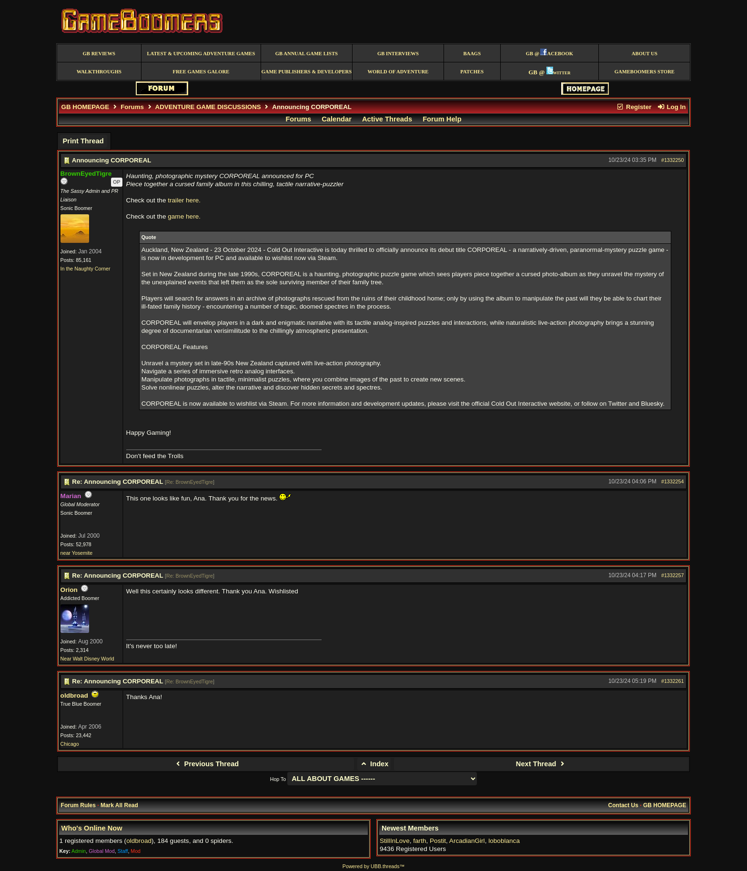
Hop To (278, 779)
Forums (132, 106)
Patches (472, 71)
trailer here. (184, 200)
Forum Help (442, 119)
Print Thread (82, 141)
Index (374, 764)
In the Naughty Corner (86, 268)
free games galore (200, 71)
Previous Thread (206, 764)
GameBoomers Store (645, 71)
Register (634, 106)
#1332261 (672, 681)
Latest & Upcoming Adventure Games (201, 53)
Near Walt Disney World (87, 658)
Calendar (337, 119)
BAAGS (472, 53)
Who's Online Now (91, 828)
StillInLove (395, 840)
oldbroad (74, 695)
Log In (671, 106)
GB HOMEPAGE (85, 106)
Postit (438, 840)
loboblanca (504, 840)
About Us (644, 53)
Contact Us (623, 805)
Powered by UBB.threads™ (373, 866)
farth (419, 840)
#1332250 (672, 160)
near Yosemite (77, 553)
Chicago (70, 744)
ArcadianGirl (467, 840)
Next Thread (541, 764)
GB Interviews (398, 53)
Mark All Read (119, 805)
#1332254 (672, 481)
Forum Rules (78, 805)
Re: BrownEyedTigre (189, 482)
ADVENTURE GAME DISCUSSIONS (208, 106)
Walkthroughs (99, 71)
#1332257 (672, 575)
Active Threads (387, 119)
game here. (184, 216)
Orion (69, 589)
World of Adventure (397, 71)
